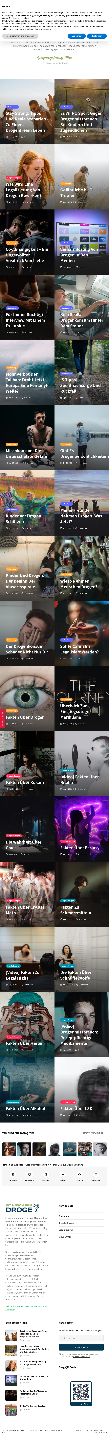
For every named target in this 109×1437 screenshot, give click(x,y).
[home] (14, 4)
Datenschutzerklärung (81, 1357)
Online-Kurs (90, 4)
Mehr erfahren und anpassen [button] (20, 1431)
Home (4, 12)
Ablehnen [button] (76, 1431)
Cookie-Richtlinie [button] (9, 1414)
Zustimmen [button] (97, 1431)
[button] (104, 4)
